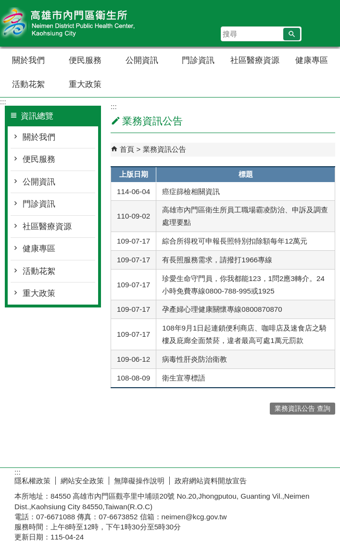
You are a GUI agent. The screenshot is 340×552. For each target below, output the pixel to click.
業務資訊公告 (164, 149)
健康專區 (311, 60)
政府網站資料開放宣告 (211, 481)
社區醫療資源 (254, 60)
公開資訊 (142, 60)
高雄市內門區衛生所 (81, 23)
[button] (291, 34)
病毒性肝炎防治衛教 (194, 359)
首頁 (127, 149)
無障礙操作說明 (139, 481)
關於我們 (28, 60)
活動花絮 (28, 84)
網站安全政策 (82, 481)
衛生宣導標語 (183, 378)
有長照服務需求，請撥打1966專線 (217, 260)
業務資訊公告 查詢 (302, 408)
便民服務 (85, 60)
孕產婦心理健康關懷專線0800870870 (222, 309)
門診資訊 (198, 60)
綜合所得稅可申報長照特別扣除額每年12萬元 (234, 241)
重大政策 (85, 84)
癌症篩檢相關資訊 (191, 191)
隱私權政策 (32, 481)
